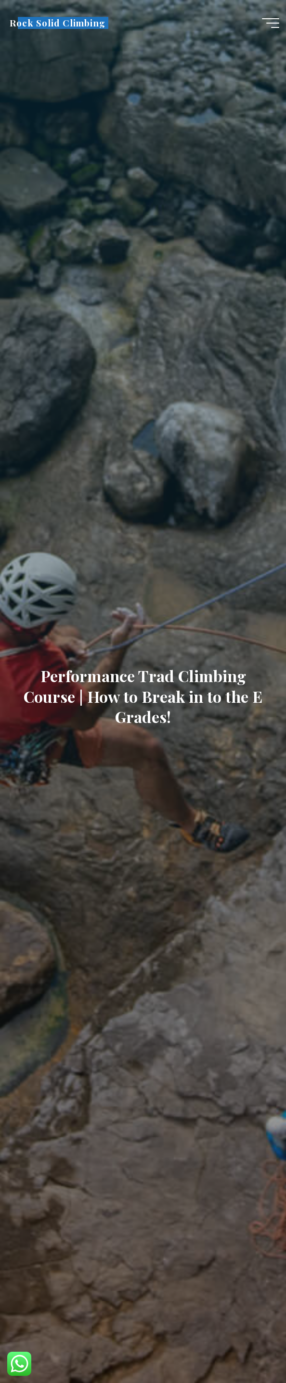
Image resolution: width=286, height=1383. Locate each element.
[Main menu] (270, 23)
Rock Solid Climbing (57, 23)
